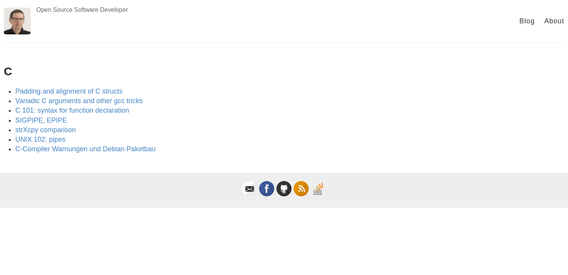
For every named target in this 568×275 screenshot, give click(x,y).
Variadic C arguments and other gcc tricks (79, 101)
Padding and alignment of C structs (68, 91)
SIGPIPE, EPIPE (41, 120)
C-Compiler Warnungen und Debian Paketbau (85, 149)
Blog (527, 21)
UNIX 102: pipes (40, 139)
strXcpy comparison (45, 130)
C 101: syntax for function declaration (72, 110)
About (554, 21)
